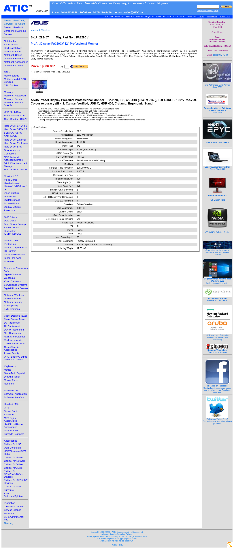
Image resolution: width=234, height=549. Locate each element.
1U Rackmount (12, 322)
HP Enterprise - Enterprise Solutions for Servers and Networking (217, 336)
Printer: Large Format (15, 247)
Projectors (9, 210)
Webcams (9, 278)
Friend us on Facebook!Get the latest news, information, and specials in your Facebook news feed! (217, 388)
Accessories (10, 440)
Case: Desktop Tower (15, 315)
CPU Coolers (11, 85)
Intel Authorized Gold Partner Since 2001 (217, 84)
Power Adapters (12, 51)
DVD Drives (10, 217)
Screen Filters (11, 203)
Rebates (167, 16)
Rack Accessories (13, 340)
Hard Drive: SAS (13, 146)
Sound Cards (11, 411)
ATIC (25, 8)
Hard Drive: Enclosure (16, 143)
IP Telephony (11, 305)
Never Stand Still (217, 167)
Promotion (9, 503)
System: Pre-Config (14, 20)
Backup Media (11, 227)
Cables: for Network (14, 461)
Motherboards (11, 75)
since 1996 (217, 108)
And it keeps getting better (217, 280)
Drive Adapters (12, 150)
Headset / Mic (11, 404)
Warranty (9, 513)
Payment (150, 16)
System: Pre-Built (13, 27)
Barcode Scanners (14, 434)
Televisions (10, 196)
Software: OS (11, 390)
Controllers (10, 153)
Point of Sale (11, 430)
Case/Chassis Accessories (11, 348)
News (158, 16)
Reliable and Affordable (217, 298)
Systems (130, 16)
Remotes (9, 383)
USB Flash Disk (12, 112)
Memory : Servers (13, 99)
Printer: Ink (10, 244)
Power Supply (11, 353)
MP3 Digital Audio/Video (10, 419)
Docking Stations (13, 48)
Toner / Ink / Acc (12, 258)
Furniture (9, 490)
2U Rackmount (12, 326)
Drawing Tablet (12, 376)
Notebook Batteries (14, 58)
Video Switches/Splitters (13, 495)
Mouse (7, 369)
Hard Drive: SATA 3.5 (15, 125)
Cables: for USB (13, 444)
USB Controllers (13, 447)
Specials (109, 16)
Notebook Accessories (16, 62)
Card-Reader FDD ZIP (16, 119)
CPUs (7, 72)
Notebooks (10, 41)
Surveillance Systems (15, 284)
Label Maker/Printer (14, 254)
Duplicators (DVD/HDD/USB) (13, 232)
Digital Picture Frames (16, 288)
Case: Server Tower (14, 319)
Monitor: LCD (11, 176)
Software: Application (15, 394)
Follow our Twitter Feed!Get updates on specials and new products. (217, 420)
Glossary (9, 523)
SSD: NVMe (10, 136)
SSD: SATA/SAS (13, 132)
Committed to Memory (217, 350)
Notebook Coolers (14, 65)
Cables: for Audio (13, 467)
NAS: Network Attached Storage (13, 158)
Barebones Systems (15, 30)
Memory (8, 92)
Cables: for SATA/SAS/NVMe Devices (13, 474)
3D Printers (10, 251)
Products (119, 16)
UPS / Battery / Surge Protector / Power (15, 358)
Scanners (9, 261)
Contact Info (179, 16)
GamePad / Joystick (15, 373)
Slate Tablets (11, 44)
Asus (48, 30)
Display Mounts (12, 207)
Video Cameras (12, 281)
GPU (6, 189)
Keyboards (10, 366)
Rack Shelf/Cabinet (14, 336)
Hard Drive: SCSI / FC (16, 169)
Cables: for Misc (13, 486)
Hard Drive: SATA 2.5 (15, 129)
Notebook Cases (13, 55)
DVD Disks (10, 220)
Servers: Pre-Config (14, 24)
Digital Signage (12, 200)
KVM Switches (12, 309)
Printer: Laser (11, 240)
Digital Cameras (12, 274)
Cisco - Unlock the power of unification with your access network (217, 251)
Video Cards (10, 179)
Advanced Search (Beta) (207, 10)
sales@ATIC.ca (220, 55)
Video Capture (12, 193)
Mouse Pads (11, 380)
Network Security (13, 302)
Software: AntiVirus (14, 397)
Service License (12, 510)
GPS (6, 407)
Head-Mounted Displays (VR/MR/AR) (15, 184)
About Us (191, 16)
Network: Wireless (14, 295)
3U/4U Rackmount (14, 329)
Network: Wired (12, 298)
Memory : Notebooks (15, 95)
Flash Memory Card (14, 115)
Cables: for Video (13, 464)
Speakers (9, 414)
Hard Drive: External (15, 139)
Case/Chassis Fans (14, 343)
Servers (139, 16)
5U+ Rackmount (13, 333)
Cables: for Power (13, 457)
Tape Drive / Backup (15, 224)
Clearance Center (13, 506)
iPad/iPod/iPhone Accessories (13, 425)
